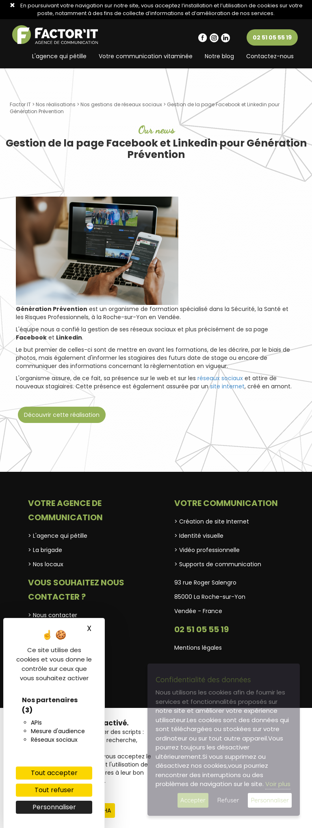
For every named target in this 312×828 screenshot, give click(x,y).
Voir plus (277, 784)
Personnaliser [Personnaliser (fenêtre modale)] (54, 807)
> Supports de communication (217, 564)
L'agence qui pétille (59, 56)
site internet (227, 386)
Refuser (228, 800)
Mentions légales (198, 648)
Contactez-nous (270, 56)
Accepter (193, 800)
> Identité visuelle (198, 536)
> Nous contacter (52, 615)
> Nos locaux (45, 564)
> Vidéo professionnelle (207, 550)
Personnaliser (270, 800)
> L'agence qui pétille (57, 536)
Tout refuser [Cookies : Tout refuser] (54, 790)
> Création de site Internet (211, 521)
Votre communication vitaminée (146, 56)
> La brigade (45, 550)
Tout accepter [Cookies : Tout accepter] (54, 773)
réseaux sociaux (220, 378)
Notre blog (219, 56)
